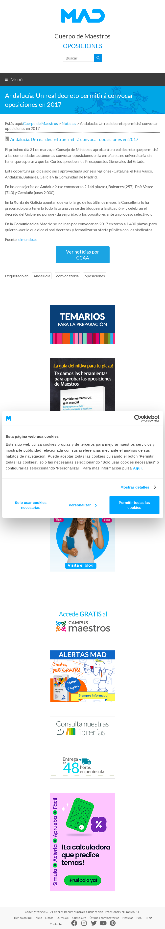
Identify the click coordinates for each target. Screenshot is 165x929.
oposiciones (95, 275)
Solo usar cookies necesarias (31, 504)
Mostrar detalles (134, 487)
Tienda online (23, 918)
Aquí (137, 468)
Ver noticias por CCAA (82, 255)
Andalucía (41, 275)
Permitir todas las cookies (134, 504)
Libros (49, 918)
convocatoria (67, 275)
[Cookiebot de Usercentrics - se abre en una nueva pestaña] (137, 418)
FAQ (139, 918)
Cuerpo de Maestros (82, 36)
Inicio (38, 918)
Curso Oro (79, 918)
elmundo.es (27, 239)
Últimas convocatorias (104, 918)
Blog (149, 918)
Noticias (69, 123)
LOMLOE (63, 918)
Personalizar (83, 505)
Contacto (56, 924)
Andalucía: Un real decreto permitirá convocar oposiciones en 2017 (74, 139)
